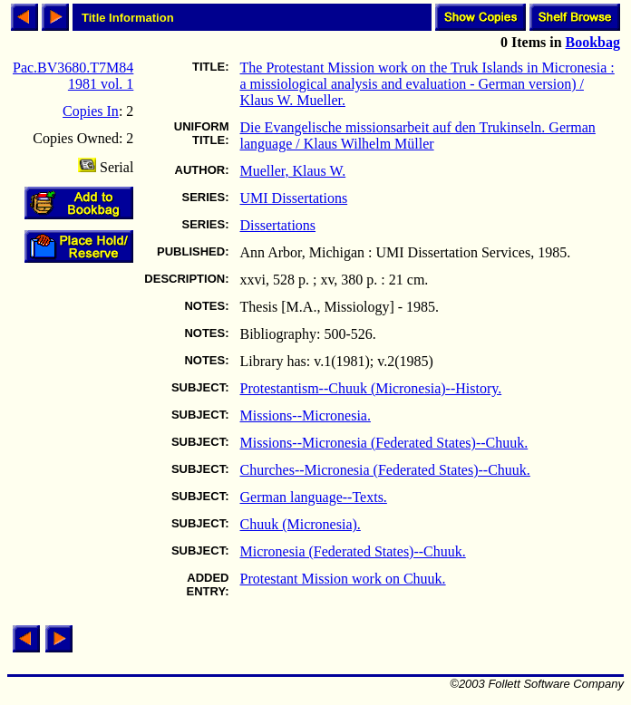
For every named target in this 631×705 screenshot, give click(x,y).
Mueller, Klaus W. (293, 171)
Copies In (91, 111)
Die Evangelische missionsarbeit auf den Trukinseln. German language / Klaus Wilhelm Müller (418, 135)
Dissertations (278, 225)
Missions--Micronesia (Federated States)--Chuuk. (384, 442)
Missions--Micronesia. (305, 415)
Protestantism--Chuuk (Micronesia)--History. (371, 388)
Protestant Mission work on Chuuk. (343, 578)
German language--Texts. (313, 497)
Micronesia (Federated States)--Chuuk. (353, 551)
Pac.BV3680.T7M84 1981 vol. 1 (73, 76)
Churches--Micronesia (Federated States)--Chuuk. (385, 470)
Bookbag (593, 42)
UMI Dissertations (294, 198)
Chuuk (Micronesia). (300, 524)
